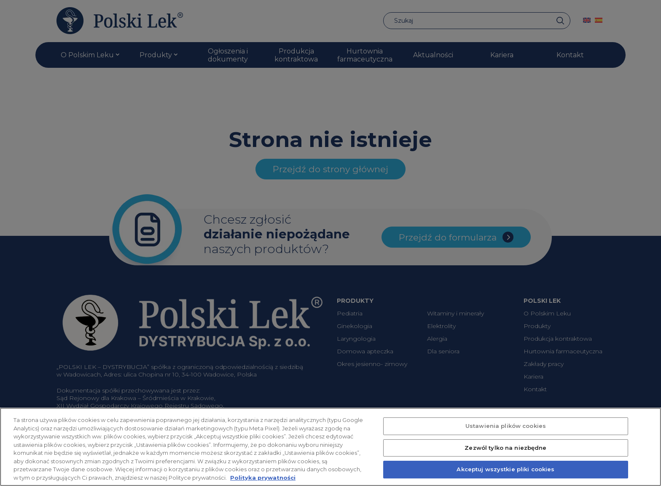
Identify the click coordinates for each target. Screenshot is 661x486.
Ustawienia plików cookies (505, 436)
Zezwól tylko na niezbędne (505, 458)
